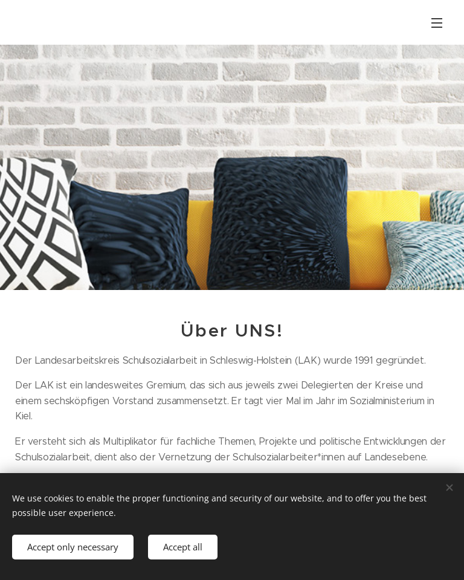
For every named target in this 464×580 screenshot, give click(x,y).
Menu (436, 23)
